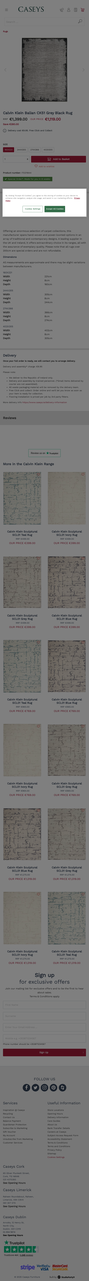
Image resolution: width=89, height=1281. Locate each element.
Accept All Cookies (54, 209)
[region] (44, 202)
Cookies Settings (32, 209)
